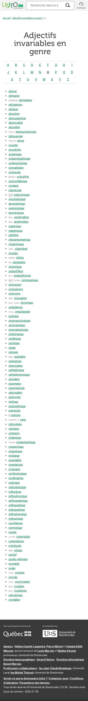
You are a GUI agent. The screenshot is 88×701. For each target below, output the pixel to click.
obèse (13, 91)
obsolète (14, 127)
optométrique (17, 406)
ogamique (15, 226)
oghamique (15, 231)
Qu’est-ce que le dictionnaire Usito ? (25, 678)
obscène (14, 114)
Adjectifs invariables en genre (27, 18)
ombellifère (16, 271)
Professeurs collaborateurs (20, 668)
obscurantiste (17, 118)
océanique (15, 154)
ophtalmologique (19, 374)
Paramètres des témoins (35, 682)
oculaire (14, 185)
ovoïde (13, 577)
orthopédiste (17, 510)
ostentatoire (16, 541)
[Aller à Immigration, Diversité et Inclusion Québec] (17, 636)
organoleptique (25, 442)
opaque (13, 352)
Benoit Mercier (12, 663)
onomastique (17, 325)
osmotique (15, 528)
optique (13, 401)
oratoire (16, 415)
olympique (15, 266)
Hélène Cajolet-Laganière (30, 646)
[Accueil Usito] (12, 5)
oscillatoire (16, 523)
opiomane (15, 383)
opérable (19, 356)
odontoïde (15, 190)
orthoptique (16, 518)
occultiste (15, 149)
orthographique (18, 500)
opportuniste (17, 388)
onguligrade (22, 311)
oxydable (14, 599)
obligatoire (15, 104)
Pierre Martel (54, 646)
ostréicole (15, 546)
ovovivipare (22, 581)
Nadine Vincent (67, 650)
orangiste (15, 410)
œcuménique (17, 203)
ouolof (13, 554)
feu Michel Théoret (22, 672)
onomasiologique (19, 320)
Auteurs (8, 646)
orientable (15, 460)
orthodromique (18, 496)
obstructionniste (26, 132)
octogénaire (16, 167)
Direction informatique (70, 659)
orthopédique (17, 505)
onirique (14, 316)
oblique (13, 109)
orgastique (15, 451)
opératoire (15, 361)
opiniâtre (14, 379)
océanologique (18, 163)
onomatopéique (18, 330)
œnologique (16, 213)
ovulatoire (20, 590)
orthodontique (17, 487)
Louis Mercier (45, 650)
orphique (14, 482)
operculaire (16, 365)
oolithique (15, 338)
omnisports (16, 289)
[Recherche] (44, 5)
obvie (20, 140)
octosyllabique (18, 181)
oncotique (27, 302)
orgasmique (16, 447)
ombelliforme (22, 275)
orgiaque (14, 455)
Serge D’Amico (45, 659)
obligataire (25, 100)
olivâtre (13, 253)
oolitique (14, 343)
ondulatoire (16, 307)
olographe (19, 262)
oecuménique (17, 199)
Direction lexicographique (19, 659)
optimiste (15, 397)
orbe (23, 419)
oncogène (20, 298)
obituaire (14, 96)
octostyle (23, 176)
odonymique (22, 195)
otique (18, 550)
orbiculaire (15, 424)
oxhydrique (15, 595)
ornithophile (16, 478)
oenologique (16, 208)
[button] (81, 5)
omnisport (15, 284)
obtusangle (16, 136)
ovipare (19, 572)
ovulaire (19, 586)
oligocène (21, 248)
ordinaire (14, 433)
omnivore (14, 293)
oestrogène (21, 217)
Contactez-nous (58, 678)
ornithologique (18, 473)
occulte (13, 145)
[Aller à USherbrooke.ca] (59, 636)
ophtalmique (16, 370)
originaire (14, 469)
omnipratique (30, 280)
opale (12, 348)
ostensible (23, 536)
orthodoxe (15, 492)
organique (15, 437)
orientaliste (16, 464)
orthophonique (18, 514)
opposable (15, 392)
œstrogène (21, 221)
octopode (15, 172)
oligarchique (16, 244)
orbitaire (14, 429)
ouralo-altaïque (18, 559)
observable (16, 122)
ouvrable (14, 563)
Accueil (7, 18)
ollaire (20, 257)
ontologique (16, 334)
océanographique (19, 158)
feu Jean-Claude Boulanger (55, 668)
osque (13, 532)
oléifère (14, 235)
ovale (12, 568)
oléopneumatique (19, 239)
